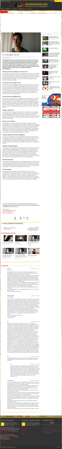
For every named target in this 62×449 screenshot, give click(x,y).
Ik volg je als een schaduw (7, 242)
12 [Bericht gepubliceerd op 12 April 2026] (59, 427)
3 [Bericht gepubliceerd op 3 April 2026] (54, 425)
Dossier (23, 56)
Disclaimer (24, 429)
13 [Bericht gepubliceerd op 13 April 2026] (44, 429)
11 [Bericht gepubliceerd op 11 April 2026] (57, 427)
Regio (8, 9)
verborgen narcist (19, 223)
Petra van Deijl (11, 223)
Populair (44, 34)
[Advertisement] (31, 23)
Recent (48, 34)
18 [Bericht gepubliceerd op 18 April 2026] (57, 429)
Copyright (24, 427)
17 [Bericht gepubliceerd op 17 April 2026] (54, 429)
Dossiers (14, 9)
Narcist (5, 223)
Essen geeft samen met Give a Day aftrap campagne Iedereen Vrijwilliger (53, 66)
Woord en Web (11, 436)
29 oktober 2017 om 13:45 (35, 364)
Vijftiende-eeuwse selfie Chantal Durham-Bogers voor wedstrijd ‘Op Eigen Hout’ (32, 228)
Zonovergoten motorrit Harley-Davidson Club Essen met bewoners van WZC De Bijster (54, 43)
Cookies (23, 434)
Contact (29, 9)
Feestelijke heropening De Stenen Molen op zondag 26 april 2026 (54, 87)
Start (3, 9)
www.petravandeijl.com (7, 213)
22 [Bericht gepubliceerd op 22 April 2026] (49, 430)
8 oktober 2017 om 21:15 (35, 268)
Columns (20, 56)
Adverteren (3, 441)
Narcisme (31, 56)
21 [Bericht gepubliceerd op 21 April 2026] (46, 430)
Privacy (23, 432)
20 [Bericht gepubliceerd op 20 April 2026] (44, 430)
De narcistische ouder (32, 255)
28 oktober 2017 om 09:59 (35, 321)
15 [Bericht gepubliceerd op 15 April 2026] (49, 429)
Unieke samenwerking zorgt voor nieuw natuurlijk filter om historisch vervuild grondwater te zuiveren (54, 54)
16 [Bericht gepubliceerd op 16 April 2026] (51, 429)
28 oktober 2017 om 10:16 (35, 356)
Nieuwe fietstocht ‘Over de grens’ (54, 82)
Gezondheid (27, 56)
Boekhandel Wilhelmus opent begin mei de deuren (54, 37)
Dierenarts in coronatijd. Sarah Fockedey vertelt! (10, 228)
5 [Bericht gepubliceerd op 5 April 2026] (59, 425)
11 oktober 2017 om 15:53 (35, 295)
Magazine (22, 9)
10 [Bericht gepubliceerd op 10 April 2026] (54, 427)
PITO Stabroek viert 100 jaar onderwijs (54, 77)
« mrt (44, 434)
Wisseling (17, 242)
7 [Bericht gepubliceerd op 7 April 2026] (46, 427)
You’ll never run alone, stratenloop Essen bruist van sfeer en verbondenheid (54, 60)
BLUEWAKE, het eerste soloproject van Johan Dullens (53, 72)
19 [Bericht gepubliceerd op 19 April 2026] (59, 429)
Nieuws (34, 56)
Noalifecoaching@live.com (8, 211)
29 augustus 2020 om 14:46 (35, 380)
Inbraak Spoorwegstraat (53, 48)
